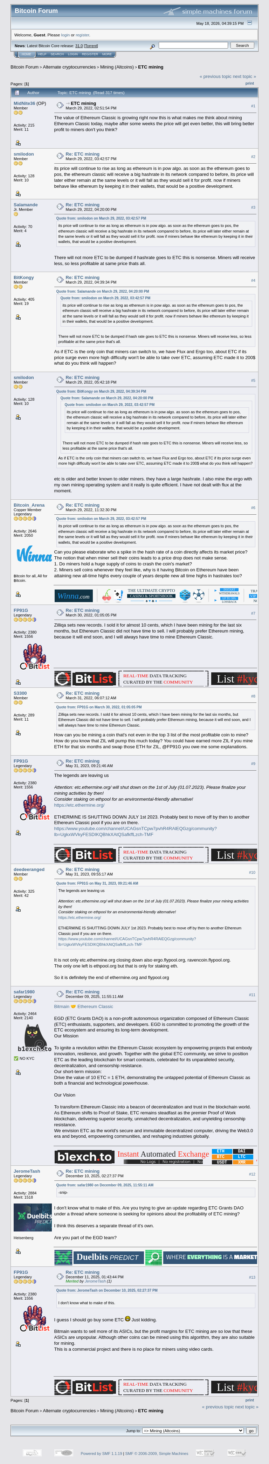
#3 (253, 207)
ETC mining (150, 67)
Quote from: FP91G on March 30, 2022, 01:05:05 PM (99, 707)
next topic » (244, 76)
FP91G (21, 610)
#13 (252, 1277)
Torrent (91, 46)
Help (42, 54)
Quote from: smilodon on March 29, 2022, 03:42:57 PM (101, 218)
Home (26, 54)
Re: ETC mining (83, 154)
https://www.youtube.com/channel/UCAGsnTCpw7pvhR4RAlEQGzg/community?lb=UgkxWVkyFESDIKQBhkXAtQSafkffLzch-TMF (135, 831)
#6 (253, 508)
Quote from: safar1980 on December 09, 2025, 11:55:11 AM (105, 1185)
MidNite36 (24, 103)
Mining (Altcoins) (117, 67)
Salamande (26, 204)
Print (250, 83)
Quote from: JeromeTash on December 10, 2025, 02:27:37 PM (107, 1290)
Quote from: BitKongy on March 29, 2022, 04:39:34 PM (101, 391)
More (107, 54)
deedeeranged (29, 869)
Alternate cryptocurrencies (69, 67)
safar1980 (24, 991)
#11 (252, 995)
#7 (253, 613)
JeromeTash (27, 1171)
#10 (252, 872)
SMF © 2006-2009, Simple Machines (156, 1453)
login (65, 35)
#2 (253, 157)
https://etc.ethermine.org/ (79, 805)
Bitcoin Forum (25, 67)
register (82, 35)
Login (73, 54)
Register (90, 54)
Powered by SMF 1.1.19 (101, 1453)
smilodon (24, 154)
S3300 (20, 693)
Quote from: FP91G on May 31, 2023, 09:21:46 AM (97, 883)
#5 (253, 380)
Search (57, 54)
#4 (253, 280)
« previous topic (216, 76)
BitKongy (24, 277)
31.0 (79, 46)
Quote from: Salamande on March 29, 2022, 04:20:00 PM (102, 291)
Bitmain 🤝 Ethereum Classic (83, 1006)
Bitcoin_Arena (29, 505)
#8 (253, 696)
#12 (252, 1174)
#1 (253, 106)
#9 (253, 764)
